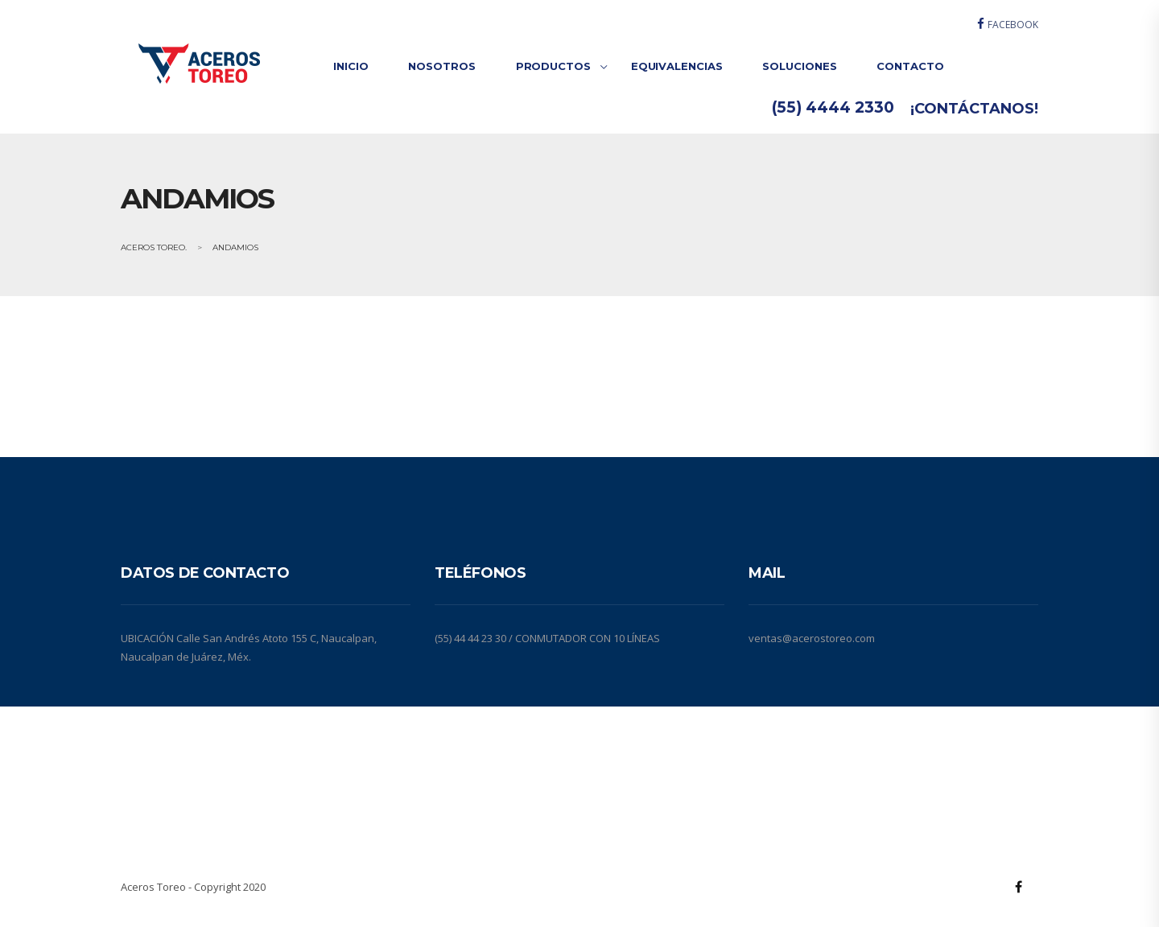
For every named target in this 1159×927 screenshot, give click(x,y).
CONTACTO (909, 66)
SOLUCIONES (799, 66)
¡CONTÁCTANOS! (974, 108)
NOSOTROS (441, 66)
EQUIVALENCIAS (677, 66)
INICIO (350, 66)
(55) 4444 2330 (833, 107)
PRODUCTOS (553, 66)
